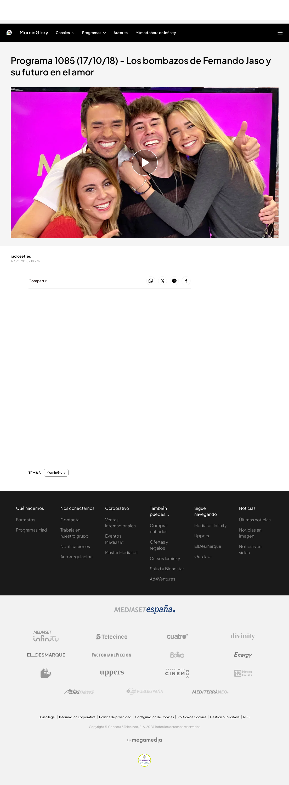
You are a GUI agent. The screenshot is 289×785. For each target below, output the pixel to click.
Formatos (25, 519)
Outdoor (203, 556)
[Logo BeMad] (46, 673)
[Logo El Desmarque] (46, 655)
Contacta (70, 519)
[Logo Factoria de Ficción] (112, 654)
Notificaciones (75, 546)
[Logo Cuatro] (177, 636)
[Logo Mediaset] (144, 612)
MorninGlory (56, 472)
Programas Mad (31, 530)
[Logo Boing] (177, 654)
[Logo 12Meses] (243, 673)
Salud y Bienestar (167, 568)
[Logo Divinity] (243, 636)
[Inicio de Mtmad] (9, 32)
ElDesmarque (207, 546)
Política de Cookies (192, 717)
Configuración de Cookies (154, 717)
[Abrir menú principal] (280, 32)
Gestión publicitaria (225, 717)
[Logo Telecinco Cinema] (177, 673)
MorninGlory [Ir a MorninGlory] (34, 32)
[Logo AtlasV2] (79, 691)
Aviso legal (47, 717)
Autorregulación (76, 556)
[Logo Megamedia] (147, 740)
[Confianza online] (144, 765)
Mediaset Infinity (210, 525)
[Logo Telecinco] (111, 636)
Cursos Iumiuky (165, 558)
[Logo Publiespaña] (144, 691)
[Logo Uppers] (111, 673)
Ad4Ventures (162, 579)
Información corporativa (77, 717)
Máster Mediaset (121, 552)
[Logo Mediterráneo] (210, 691)
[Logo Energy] (243, 654)
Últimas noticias (255, 519)
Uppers (201, 535)
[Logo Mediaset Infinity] (46, 636)
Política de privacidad (115, 717)
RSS (246, 717)
